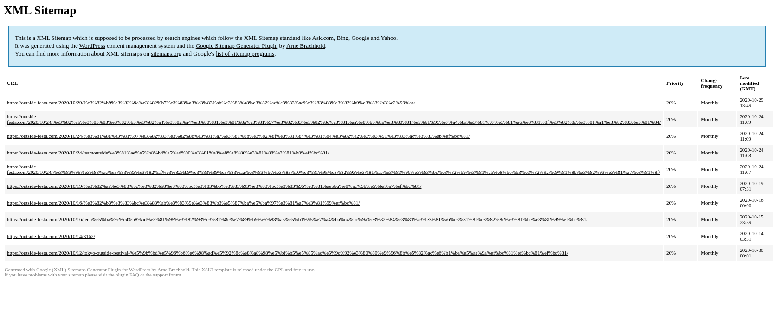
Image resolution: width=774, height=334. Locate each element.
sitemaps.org (166, 53)
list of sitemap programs (245, 53)
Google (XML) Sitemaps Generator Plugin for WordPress (93, 269)
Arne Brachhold (305, 45)
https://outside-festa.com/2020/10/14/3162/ (51, 236)
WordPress (92, 45)
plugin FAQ (127, 274)
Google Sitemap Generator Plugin (237, 45)
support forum (167, 274)
